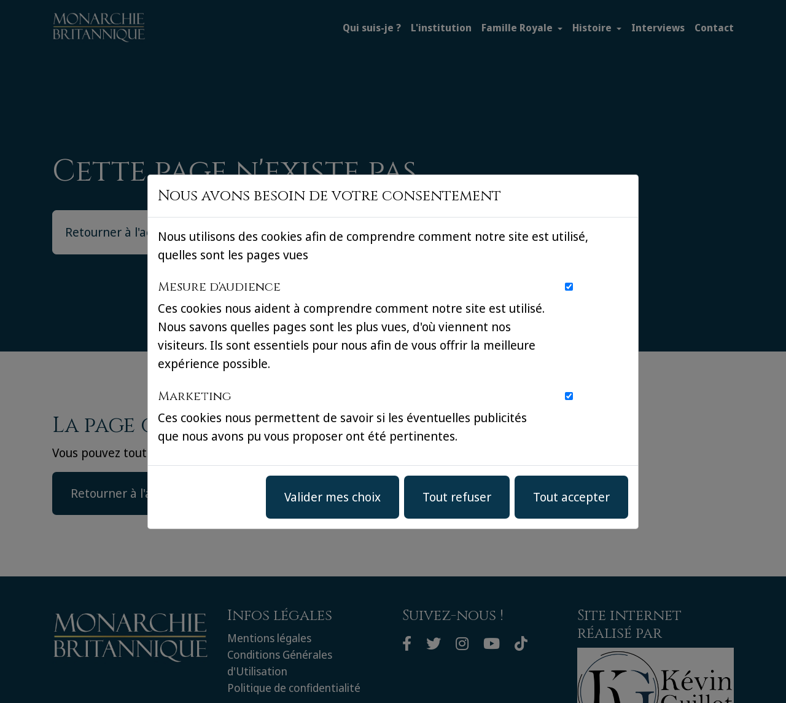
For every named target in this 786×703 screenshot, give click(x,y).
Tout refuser (456, 497)
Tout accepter (571, 497)
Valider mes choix (332, 497)
